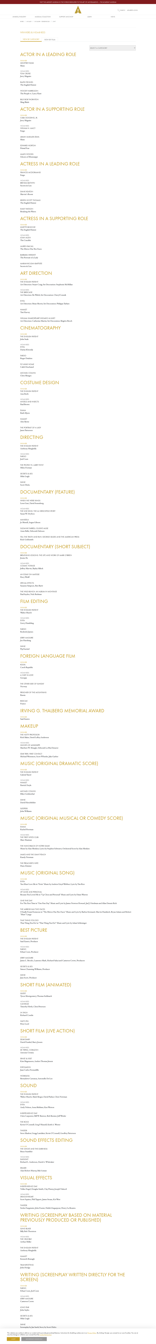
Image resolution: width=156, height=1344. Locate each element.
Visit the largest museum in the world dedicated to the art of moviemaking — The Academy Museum (78, 2)
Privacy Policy (92, 1333)
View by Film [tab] (49, 39)
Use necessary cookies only (34, 1339)
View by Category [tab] (31, 39)
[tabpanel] (78, 687)
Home (22, 22)
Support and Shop (78, 17)
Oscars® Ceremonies (42, 22)
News (125, 17)
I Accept (13, 1339)
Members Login (132, 10)
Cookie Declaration (45, 1335)
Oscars (29, 22)
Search (122, 10)
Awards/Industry (31, 17)
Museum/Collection (55, 17)
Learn (101, 17)
